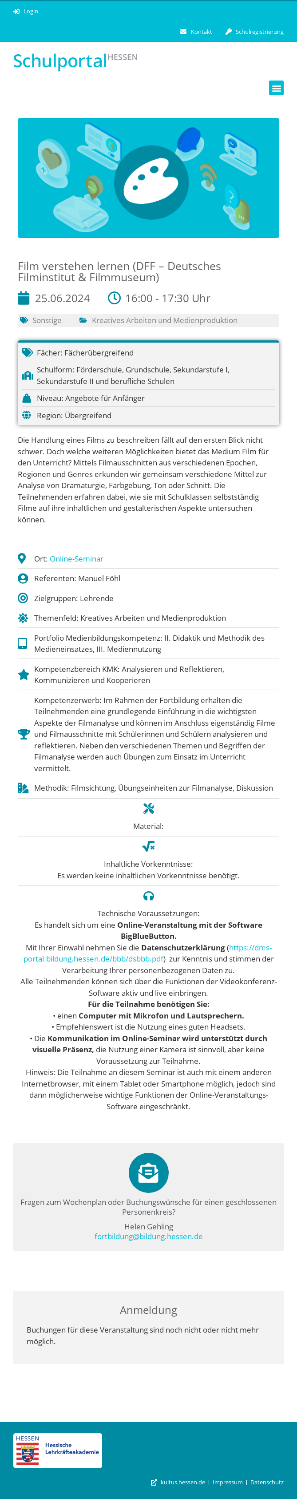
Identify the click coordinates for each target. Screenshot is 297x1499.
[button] (276, 88)
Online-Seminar (76, 559)
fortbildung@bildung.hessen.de (149, 1236)
